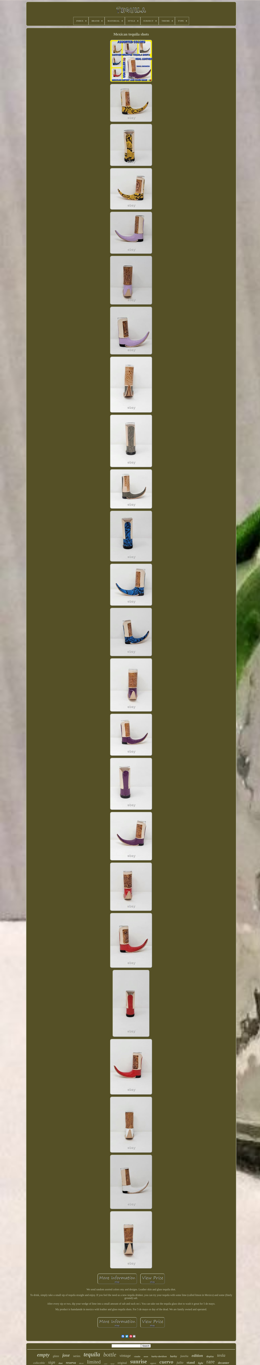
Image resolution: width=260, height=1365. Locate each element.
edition (197, 1355)
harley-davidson (159, 1356)
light (200, 1363)
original (122, 1363)
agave (153, 1363)
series (76, 1356)
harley (173, 1356)
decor (81, 1363)
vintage (125, 1356)
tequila (92, 1354)
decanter (223, 1363)
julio (180, 1362)
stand (191, 1363)
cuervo (166, 1362)
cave (105, 1364)
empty (43, 1355)
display (210, 1356)
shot (61, 1363)
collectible (39, 1363)
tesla (221, 1355)
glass (56, 1356)
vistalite (137, 1356)
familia (184, 1356)
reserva (71, 1363)
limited (94, 1362)
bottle (109, 1355)
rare (210, 1362)
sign (51, 1362)
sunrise (138, 1362)
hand (112, 1364)
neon (146, 1356)
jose (66, 1355)
